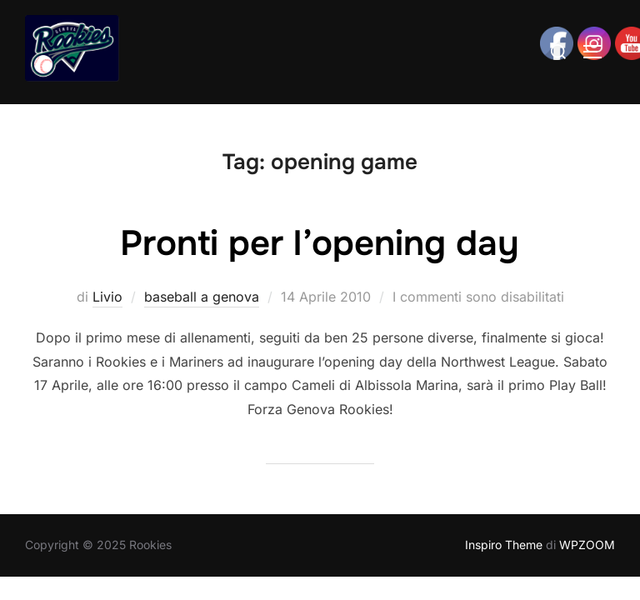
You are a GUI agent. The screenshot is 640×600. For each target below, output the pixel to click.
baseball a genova (201, 296)
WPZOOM (587, 545)
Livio (107, 296)
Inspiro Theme (503, 545)
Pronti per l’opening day (319, 243)
